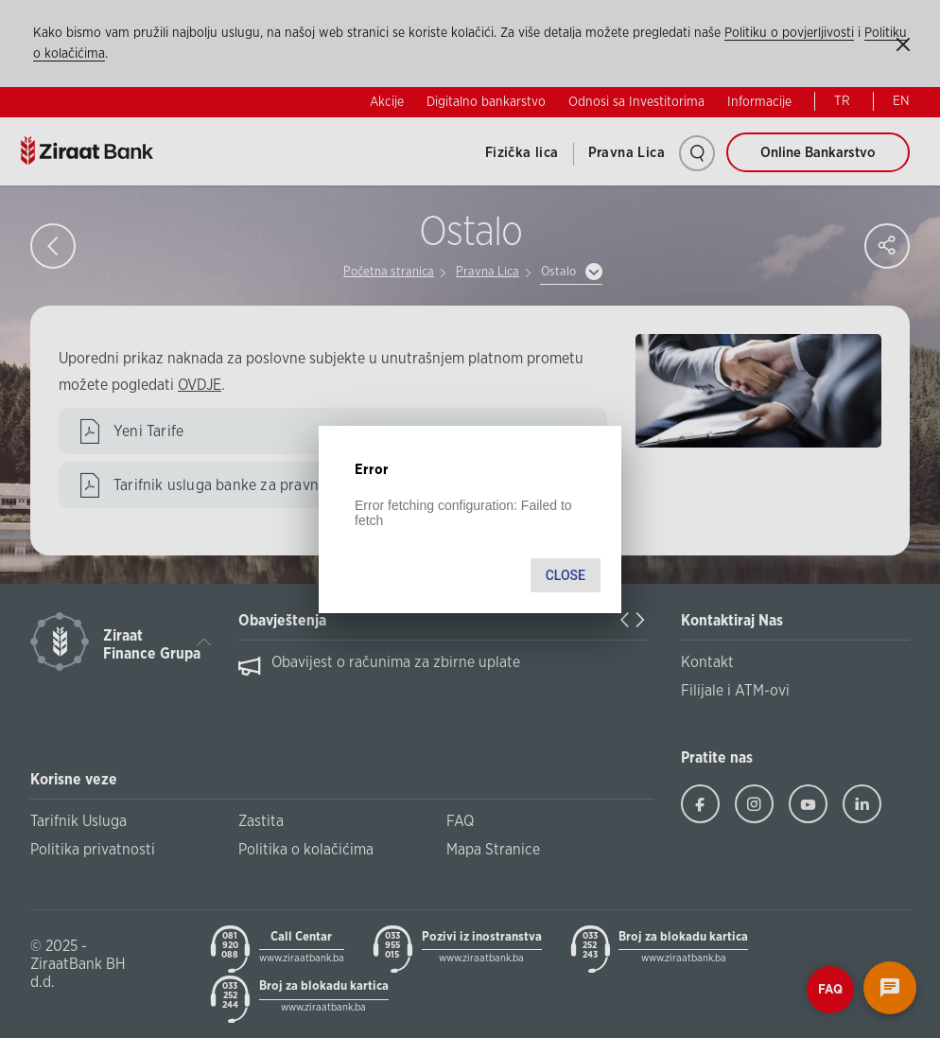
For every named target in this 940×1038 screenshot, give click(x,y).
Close (565, 575)
